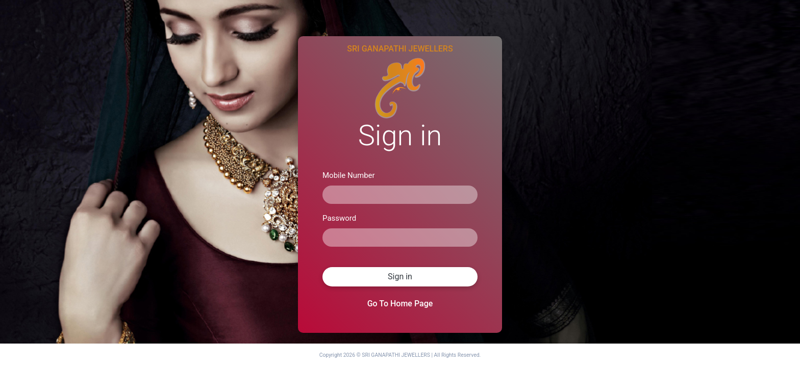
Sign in (400, 276)
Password (339, 218)
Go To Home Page (400, 303)
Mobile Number (348, 175)
